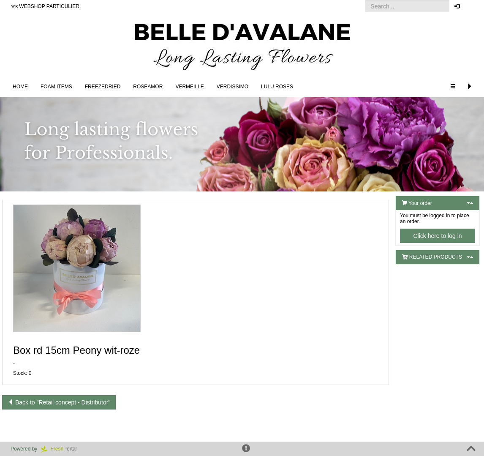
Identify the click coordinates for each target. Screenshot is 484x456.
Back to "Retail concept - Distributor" (59, 402)
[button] (471, 6)
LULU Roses (277, 87)
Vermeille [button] (189, 87)
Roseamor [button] (148, 87)
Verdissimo (232, 87)
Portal (61, 449)
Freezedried (103, 87)
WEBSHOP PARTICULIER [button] (45, 6)
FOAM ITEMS (56, 87)
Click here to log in (437, 235)
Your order (417, 203)
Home (20, 87)
